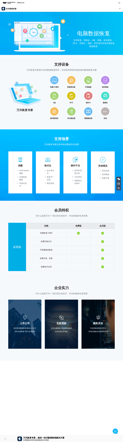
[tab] (61, 96)
